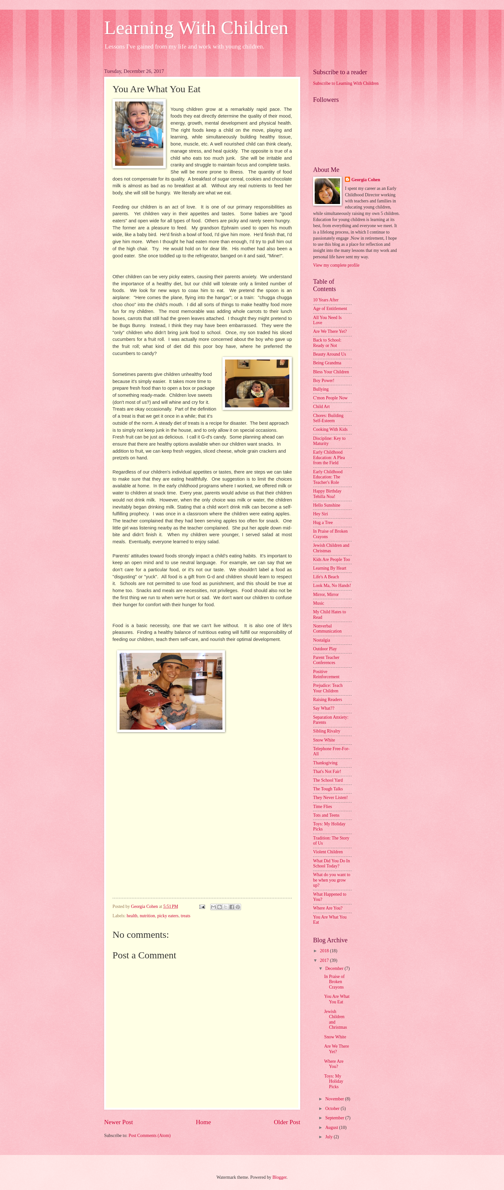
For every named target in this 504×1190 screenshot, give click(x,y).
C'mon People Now (330, 397)
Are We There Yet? (330, 331)
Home (203, 1122)
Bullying (320, 389)
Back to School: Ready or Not (327, 343)
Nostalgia (321, 640)
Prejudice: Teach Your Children (328, 688)
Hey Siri (320, 513)
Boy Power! (323, 380)
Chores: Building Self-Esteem (328, 418)
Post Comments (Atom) (150, 1135)
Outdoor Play (325, 648)
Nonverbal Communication (327, 629)
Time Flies (322, 806)
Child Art (321, 406)
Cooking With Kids (330, 429)
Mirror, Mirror (326, 594)
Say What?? (323, 708)
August (332, 1127)
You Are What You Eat (336, 999)
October (333, 1108)
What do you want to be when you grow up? (331, 880)
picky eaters (167, 915)
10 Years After (325, 300)
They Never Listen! (330, 797)
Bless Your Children (331, 371)
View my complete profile (336, 265)
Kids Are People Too (331, 559)
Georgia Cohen (365, 179)
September (335, 1117)
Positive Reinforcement (326, 674)
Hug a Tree (323, 522)
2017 (325, 960)
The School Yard (328, 780)
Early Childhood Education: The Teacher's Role (328, 477)
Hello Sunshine (326, 505)
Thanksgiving (325, 762)
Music (318, 603)
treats (185, 915)
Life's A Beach (326, 576)
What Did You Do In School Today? (331, 863)
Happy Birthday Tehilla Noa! (327, 494)
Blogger (279, 1177)
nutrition (147, 915)
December (335, 968)
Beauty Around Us (329, 354)
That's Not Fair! (327, 771)
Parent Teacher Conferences (326, 660)
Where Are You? (328, 908)
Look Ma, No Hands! (332, 585)
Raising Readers (327, 699)
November (335, 1099)
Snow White (324, 740)
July (329, 1136)
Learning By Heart (329, 568)
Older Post (287, 1122)
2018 (325, 950)
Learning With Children (196, 27)
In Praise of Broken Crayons (334, 982)
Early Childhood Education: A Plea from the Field (329, 457)
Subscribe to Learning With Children (346, 83)
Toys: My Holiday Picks (333, 1081)
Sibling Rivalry (326, 731)
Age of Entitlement (330, 308)
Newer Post (118, 1122)
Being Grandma (327, 362)
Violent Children (328, 851)
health (132, 915)
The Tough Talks (328, 788)
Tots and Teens (326, 815)
